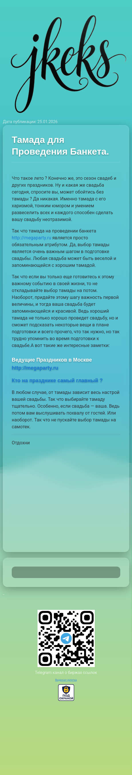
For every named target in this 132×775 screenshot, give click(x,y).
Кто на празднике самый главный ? (57, 380)
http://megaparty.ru (31, 237)
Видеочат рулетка (66, 680)
